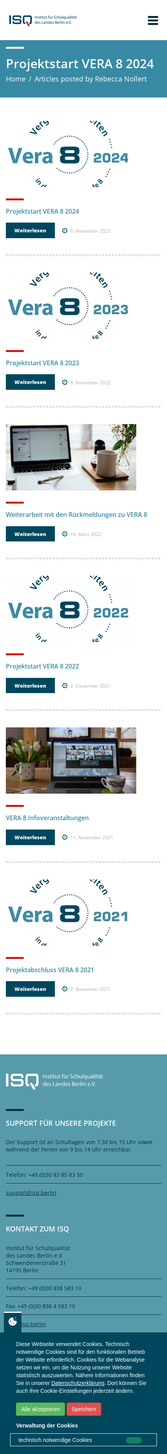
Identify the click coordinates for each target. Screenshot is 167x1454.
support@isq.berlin (31, 1192)
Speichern (84, 1409)
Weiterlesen (30, 230)
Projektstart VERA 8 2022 (42, 666)
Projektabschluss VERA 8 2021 (50, 970)
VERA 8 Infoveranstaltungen (47, 818)
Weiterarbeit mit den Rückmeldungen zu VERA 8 (76, 514)
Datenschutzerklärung (77, 1383)
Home (16, 78)
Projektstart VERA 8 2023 (42, 363)
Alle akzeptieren (40, 1409)
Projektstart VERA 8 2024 (42, 211)
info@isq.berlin (26, 1324)
